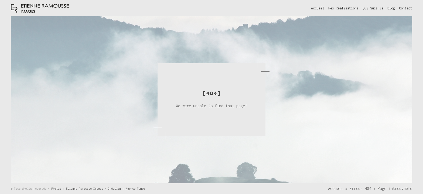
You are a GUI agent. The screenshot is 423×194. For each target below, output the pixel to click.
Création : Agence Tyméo (126, 188)
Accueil (335, 188)
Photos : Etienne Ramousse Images (78, 188)
